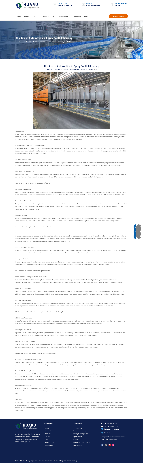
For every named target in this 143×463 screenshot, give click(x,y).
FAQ (46, 439)
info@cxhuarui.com (93, 6)
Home (47, 428)
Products (48, 434)
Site (95, 69)
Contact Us (49, 445)
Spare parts (77, 445)
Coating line (77, 428)
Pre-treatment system (81, 431)
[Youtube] (109, 445)
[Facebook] (102, 445)
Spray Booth (77, 437)
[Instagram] (113, 445)
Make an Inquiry (118, 16)
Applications (49, 442)
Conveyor (76, 439)
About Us (48, 431)
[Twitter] (106, 445)
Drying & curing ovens (81, 434)
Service (47, 437)
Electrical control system (82, 442)
